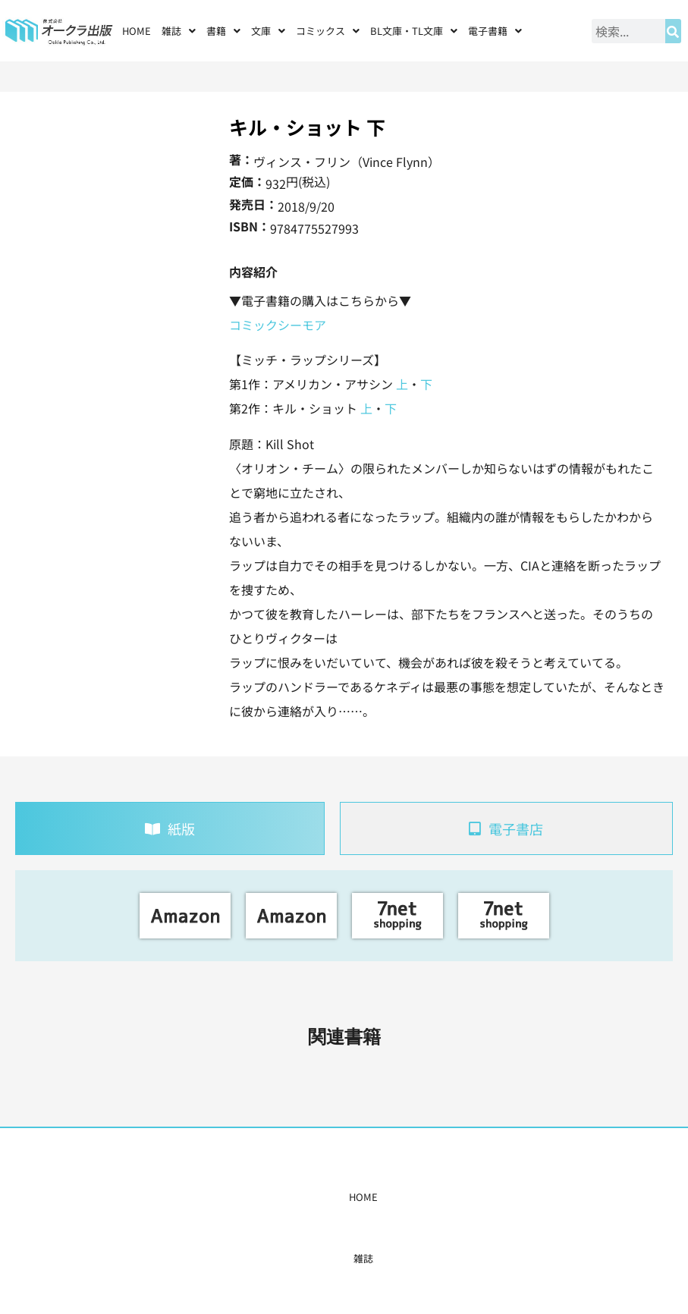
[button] (178, 30)
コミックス (328, 31)
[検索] (673, 31)
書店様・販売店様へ (389, 1197)
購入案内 (315, 1197)
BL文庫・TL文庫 (413, 31)
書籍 (223, 31)
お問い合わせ (524, 1197)
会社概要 (464, 1197)
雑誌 (179, 31)
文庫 (268, 31)
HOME (136, 31)
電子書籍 (495, 31)
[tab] (170, 828)
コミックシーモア (277, 325)
